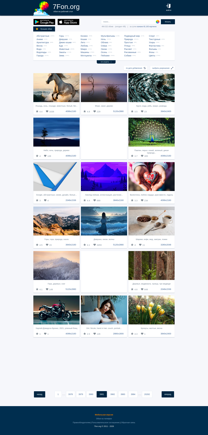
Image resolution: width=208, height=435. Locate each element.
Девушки (63, 39)
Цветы (152, 55)
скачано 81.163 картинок (146, 27)
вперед (168, 394)
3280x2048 (166, 245)
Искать (168, 22)
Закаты (62, 52)
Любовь (84, 46)
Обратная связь (128, 422)
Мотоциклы (86, 55)
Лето (83, 42)
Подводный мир (132, 36)
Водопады (42, 52)
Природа (128, 39)
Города (40, 55)
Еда (61, 46)
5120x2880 (118, 111)
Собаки (127, 55)
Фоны (151, 52)
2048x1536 (71, 200)
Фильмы (153, 49)
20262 (147, 394)
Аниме (40, 39)
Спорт (152, 36)
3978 (70, 394)
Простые (128, 42)
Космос (84, 36)
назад (39, 394)
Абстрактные (43, 36)
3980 (91, 394)
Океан (104, 49)
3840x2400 (166, 111)
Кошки (84, 39)
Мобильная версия (104, 415)
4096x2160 (71, 111)
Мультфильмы (108, 36)
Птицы (127, 46)
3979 (80, 394)
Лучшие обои (43, 28)
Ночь (103, 39)
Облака (104, 42)
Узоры (152, 42)
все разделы (106, 62)
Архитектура (43, 42)
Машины (85, 52)
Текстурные (154, 39)
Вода (39, 49)
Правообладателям (81, 422)
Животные (64, 49)
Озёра (104, 46)
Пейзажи (105, 55)
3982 (112, 394)
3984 (133, 394)
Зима (61, 55)
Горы (61, 36)
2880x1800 (118, 333)
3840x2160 (118, 200)
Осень (104, 52)
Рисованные (130, 52)
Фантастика (154, 46)
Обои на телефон (104, 419)
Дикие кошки (65, 42)
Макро (84, 49)
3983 (123, 394)
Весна (40, 46)
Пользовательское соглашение (105, 422)
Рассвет (128, 49)
